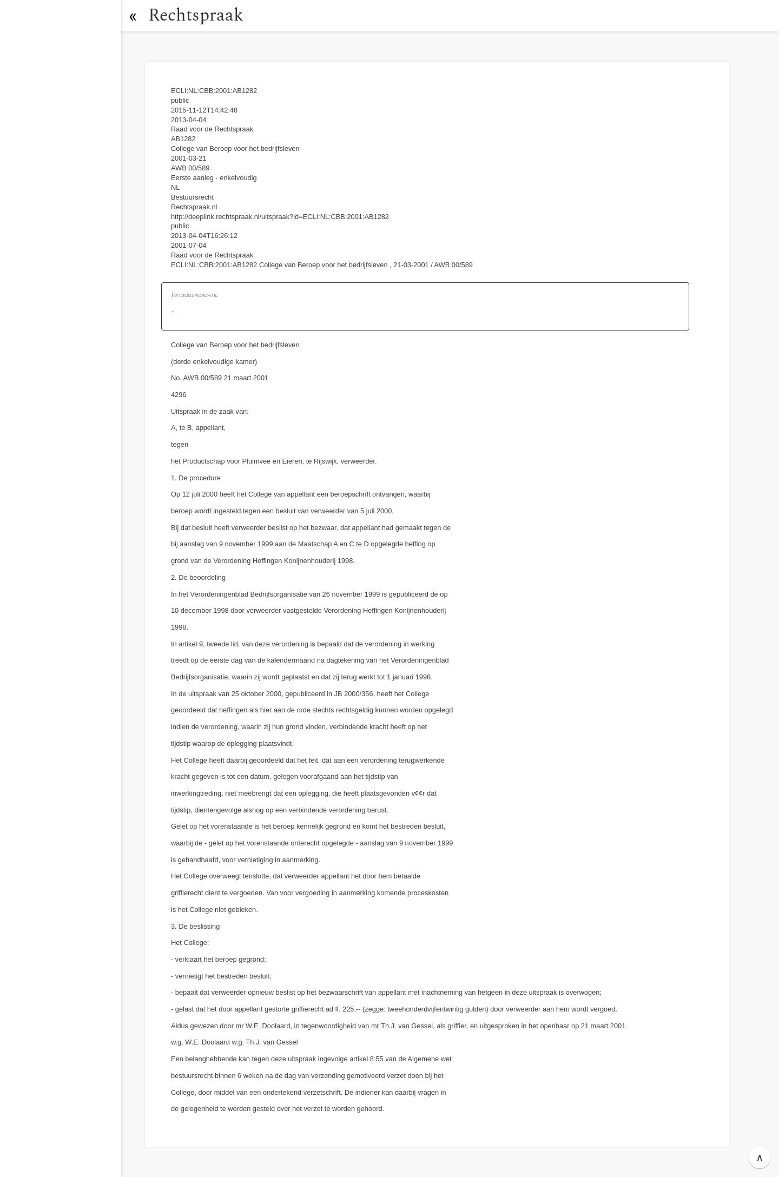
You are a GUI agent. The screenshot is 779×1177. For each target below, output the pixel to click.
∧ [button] (760, 1157)
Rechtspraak (195, 15)
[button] (132, 15)
